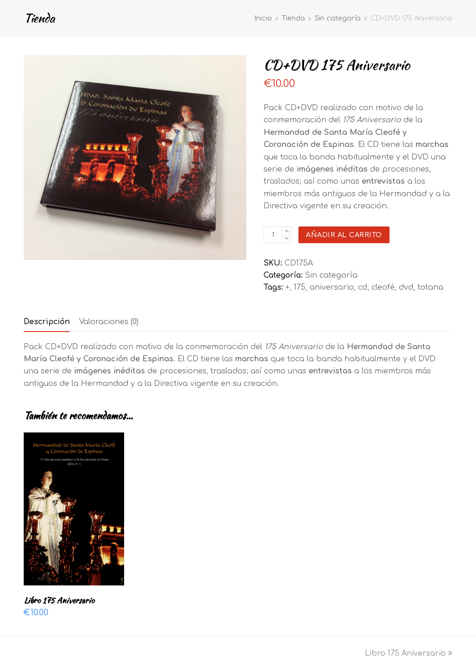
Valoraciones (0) (109, 322)
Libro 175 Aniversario (408, 653)
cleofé (383, 287)
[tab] (47, 321)
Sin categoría (331, 275)
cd (362, 287)
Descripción (47, 322)
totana (430, 287)
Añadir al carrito (344, 235)
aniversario (332, 287)
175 (299, 287)
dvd (406, 287)
